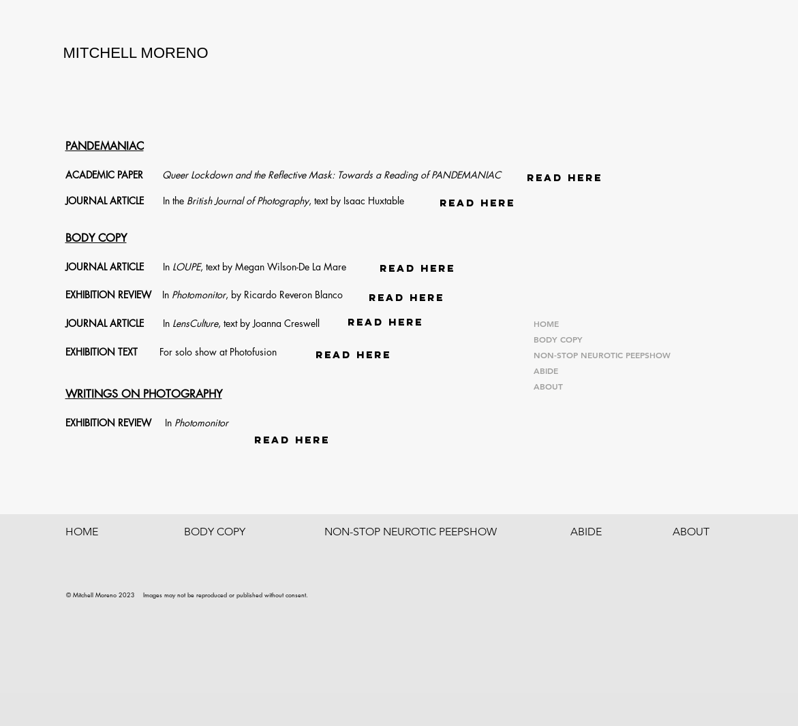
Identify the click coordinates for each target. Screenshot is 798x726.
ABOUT (548, 386)
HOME (546, 323)
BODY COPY (558, 339)
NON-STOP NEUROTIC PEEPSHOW (602, 354)
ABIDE (546, 370)
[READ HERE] (564, 177)
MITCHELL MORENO (136, 52)
